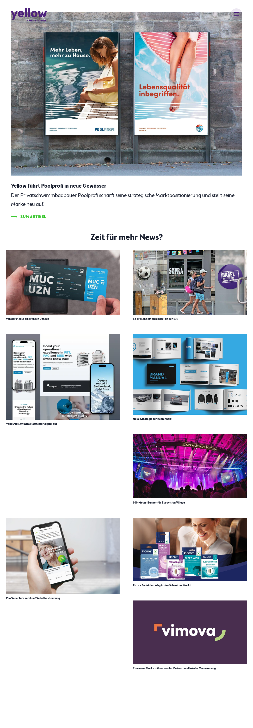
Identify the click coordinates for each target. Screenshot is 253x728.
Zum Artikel (33, 216)
